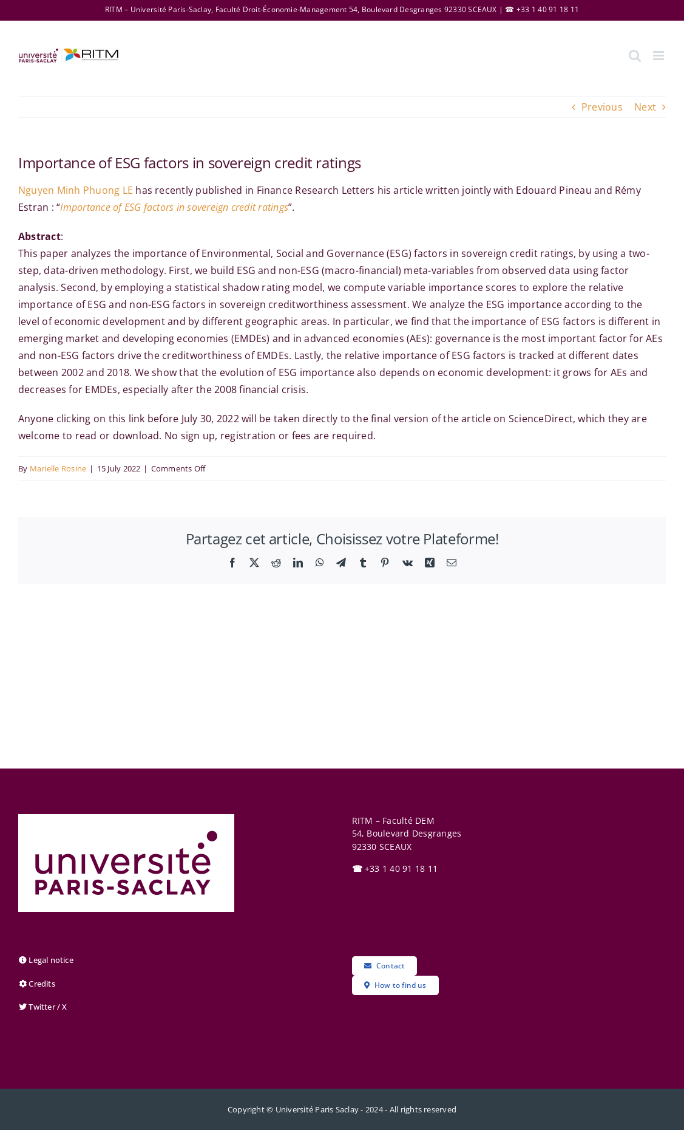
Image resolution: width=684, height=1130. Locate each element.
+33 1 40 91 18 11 (395, 868)
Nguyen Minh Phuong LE (75, 190)
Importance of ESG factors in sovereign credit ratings (174, 207)
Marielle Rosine (58, 468)
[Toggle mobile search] (635, 55)
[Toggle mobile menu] (659, 55)
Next (645, 107)
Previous (602, 107)
